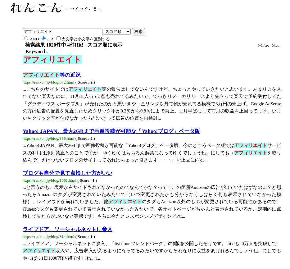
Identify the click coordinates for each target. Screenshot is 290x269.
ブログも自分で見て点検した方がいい (67, 173)
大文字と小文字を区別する (83, 39)
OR (47, 39)
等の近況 (52, 75)
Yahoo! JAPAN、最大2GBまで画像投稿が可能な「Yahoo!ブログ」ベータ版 (111, 131)
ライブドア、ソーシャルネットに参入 (67, 229)
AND (31, 39)
